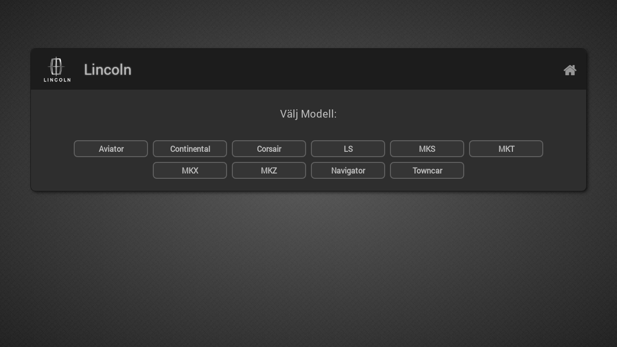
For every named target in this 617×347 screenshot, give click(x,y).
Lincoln (108, 69)
